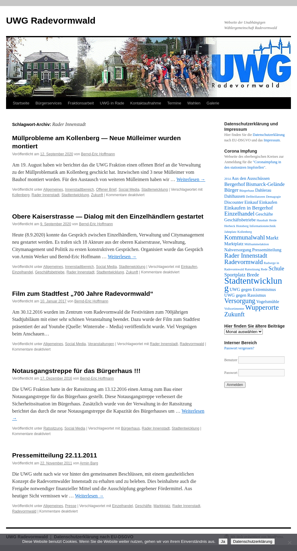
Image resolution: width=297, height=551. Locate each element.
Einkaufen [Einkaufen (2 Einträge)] (268, 202)
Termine (174, 103)
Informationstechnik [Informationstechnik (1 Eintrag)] (262, 226)
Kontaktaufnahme (145, 103)
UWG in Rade (112, 103)
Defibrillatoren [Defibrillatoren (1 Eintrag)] (255, 196)
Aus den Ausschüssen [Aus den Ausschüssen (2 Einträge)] (250, 178)
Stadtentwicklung (75, 195)
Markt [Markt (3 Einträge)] (272, 238)
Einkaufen (189, 267)
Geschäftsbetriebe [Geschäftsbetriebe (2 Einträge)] (240, 219)
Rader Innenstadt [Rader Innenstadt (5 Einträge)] (245, 255)
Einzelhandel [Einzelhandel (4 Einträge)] (239, 213)
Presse (70, 506)
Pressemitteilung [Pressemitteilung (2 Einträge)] (266, 249)
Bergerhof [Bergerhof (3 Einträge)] (234, 184)
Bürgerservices (48, 103)
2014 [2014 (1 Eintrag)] (227, 178)
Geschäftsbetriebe (49, 272)
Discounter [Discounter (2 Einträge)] (234, 202)
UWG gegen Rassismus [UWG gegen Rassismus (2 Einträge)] (245, 295)
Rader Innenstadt (45, 195)
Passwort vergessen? (239, 348)
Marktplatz (162, 506)
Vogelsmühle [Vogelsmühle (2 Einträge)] (267, 301)
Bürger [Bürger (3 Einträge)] (231, 190)
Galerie (213, 103)
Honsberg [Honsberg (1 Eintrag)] (242, 226)
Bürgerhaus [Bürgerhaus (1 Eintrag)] (246, 190)
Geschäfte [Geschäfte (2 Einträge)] (264, 214)
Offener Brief (106, 189)
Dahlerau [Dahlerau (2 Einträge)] (263, 190)
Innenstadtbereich (79, 189)
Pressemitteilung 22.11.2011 (54, 455)
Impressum (272, 140)
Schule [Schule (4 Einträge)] (276, 268)
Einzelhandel (22, 272)
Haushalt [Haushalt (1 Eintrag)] (262, 220)
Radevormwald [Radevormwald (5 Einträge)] (243, 262)
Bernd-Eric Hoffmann (98, 154)
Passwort (230, 373)
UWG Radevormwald (50, 20)
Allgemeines (53, 189)
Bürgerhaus (130, 428)
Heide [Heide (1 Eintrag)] (273, 220)
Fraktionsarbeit (81, 103)
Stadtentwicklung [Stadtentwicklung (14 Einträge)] (253, 284)
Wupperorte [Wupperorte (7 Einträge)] (262, 307)
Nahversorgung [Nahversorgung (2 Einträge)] (237, 249)
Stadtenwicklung (155, 189)
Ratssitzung (52, 428)
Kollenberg (20, 195)
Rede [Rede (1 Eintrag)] (264, 269)
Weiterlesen (190, 179)
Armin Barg (89, 463)
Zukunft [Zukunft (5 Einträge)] (234, 314)
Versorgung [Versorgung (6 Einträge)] (239, 301)
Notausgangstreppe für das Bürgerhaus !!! (76, 370)
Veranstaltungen (101, 344)
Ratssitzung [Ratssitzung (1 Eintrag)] (252, 269)
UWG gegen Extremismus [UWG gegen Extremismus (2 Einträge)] (253, 289)
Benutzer (231, 360)
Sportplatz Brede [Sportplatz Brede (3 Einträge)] (241, 275)
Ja (223, 541)
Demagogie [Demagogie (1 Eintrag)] (273, 196)
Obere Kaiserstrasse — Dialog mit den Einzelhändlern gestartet (107, 216)
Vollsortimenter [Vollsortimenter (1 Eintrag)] (234, 308)
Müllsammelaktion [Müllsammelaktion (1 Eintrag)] (256, 244)
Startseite (21, 103)
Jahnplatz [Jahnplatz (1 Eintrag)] (230, 231)
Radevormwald (192, 344)
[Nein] (289, 542)
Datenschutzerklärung (269, 135)
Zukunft (97, 195)
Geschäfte (143, 506)
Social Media (128, 189)
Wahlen (194, 103)
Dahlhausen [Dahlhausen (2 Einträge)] (234, 196)
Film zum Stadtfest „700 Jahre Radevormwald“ (82, 293)
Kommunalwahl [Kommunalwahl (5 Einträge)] (244, 237)
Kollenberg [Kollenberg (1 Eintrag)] (244, 231)
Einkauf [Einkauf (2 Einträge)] (252, 202)
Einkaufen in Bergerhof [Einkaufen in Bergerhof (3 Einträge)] (248, 208)
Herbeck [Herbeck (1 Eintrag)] (229, 226)
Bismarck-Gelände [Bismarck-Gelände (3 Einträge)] (265, 184)
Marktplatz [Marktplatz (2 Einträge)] (233, 243)
